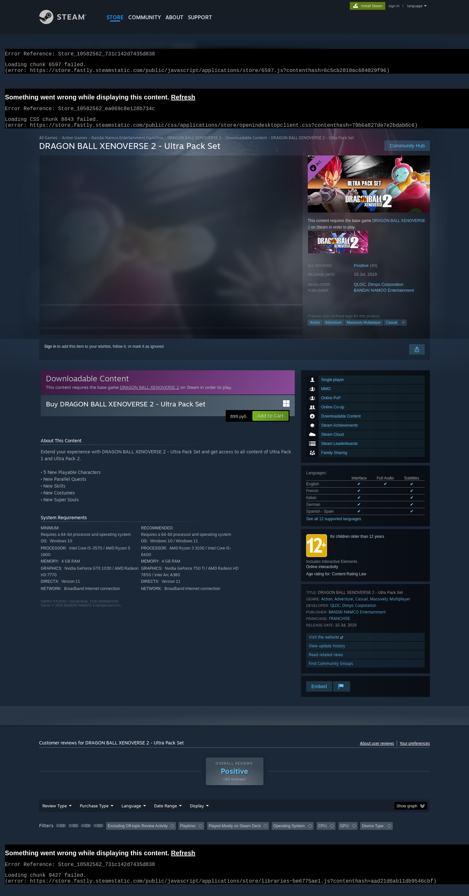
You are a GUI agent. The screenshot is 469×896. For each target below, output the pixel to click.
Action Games (74, 145)
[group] (234, 834)
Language (131, 813)
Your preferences (415, 751)
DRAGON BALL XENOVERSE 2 (194, 145)
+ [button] (404, 330)
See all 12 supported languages (333, 526)
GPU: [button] (344, 833)
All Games (48, 145)
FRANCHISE (339, 626)
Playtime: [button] (188, 833)
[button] (270, 424)
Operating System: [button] (289, 833)
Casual (391, 330)
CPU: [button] (323, 833)
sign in (394, 6)
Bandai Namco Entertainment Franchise (127, 145)
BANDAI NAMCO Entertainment (384, 298)
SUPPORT (200, 17)
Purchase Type (94, 813)
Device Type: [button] (373, 833)
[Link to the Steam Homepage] (67, 22)
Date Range (165, 813)
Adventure (333, 330)
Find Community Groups (331, 671)
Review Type (54, 813)
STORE (115, 17)
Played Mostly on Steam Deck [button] (235, 833)
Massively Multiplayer (364, 330)
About (174, 17)
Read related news (326, 662)
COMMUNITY (144, 17)
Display (197, 813)
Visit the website (326, 644)
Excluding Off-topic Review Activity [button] (138, 833)
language (414, 6)
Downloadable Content (246, 145)
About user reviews (377, 751)
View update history (327, 653)
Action (315, 330)
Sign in (50, 354)
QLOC (360, 292)
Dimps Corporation (385, 292)
